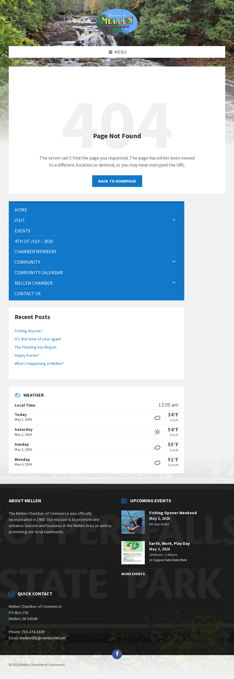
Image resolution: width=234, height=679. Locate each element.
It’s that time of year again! (38, 339)
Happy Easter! (27, 355)
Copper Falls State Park (170, 560)
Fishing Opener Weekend (173, 512)
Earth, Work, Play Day (169, 543)
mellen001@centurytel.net (43, 637)
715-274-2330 (33, 631)
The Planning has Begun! (35, 347)
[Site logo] (117, 35)
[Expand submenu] (174, 220)
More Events (133, 574)
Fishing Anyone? (29, 330)
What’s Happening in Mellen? (39, 363)
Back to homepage (117, 181)
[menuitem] (96, 210)
